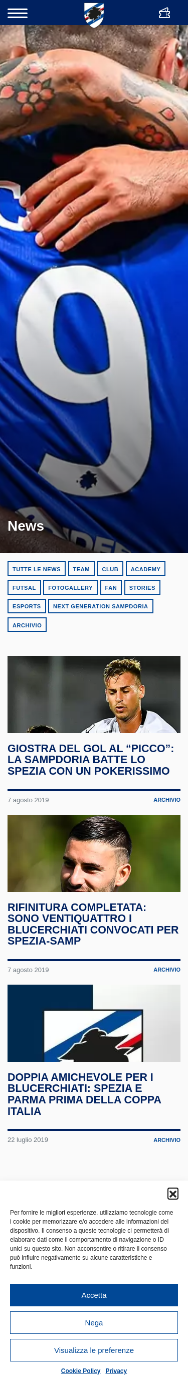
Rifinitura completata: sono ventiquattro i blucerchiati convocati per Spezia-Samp (93, 943)
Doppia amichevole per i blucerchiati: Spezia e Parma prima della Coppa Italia (85, 1123)
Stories (142, 588)
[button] (173, 1193)
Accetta (93, 1295)
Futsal (24, 588)
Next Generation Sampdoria (100, 606)
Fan (111, 588)
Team (81, 569)
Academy (146, 569)
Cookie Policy (81, 1370)
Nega (94, 1322)
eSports (27, 606)
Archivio (27, 625)
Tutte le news (37, 569)
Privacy (116, 1370)
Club (110, 569)
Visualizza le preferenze (94, 1350)
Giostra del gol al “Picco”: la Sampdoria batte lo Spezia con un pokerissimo (91, 769)
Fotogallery (70, 588)
